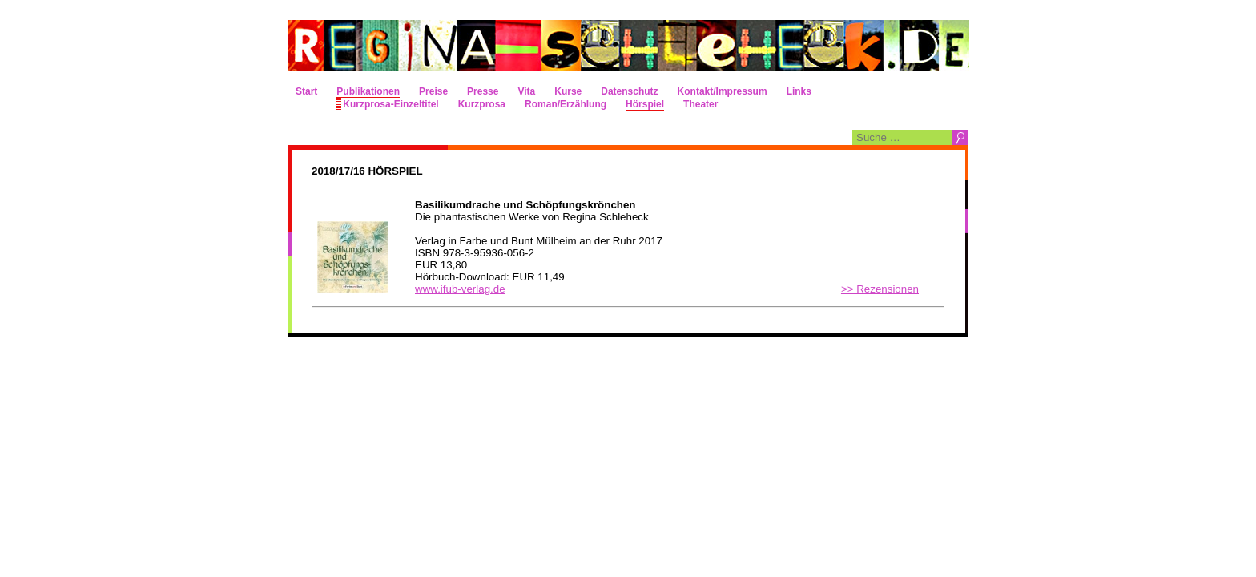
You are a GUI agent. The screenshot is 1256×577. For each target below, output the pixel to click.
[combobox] (902, 137)
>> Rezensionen (880, 289)
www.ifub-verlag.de (460, 289)
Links (799, 91)
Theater (700, 104)
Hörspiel (645, 104)
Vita (526, 91)
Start (306, 91)
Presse (482, 91)
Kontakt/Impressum (722, 91)
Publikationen (368, 91)
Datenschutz (629, 91)
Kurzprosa (481, 104)
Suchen (960, 137)
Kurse (568, 91)
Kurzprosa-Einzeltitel (390, 104)
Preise (433, 91)
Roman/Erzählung (565, 104)
